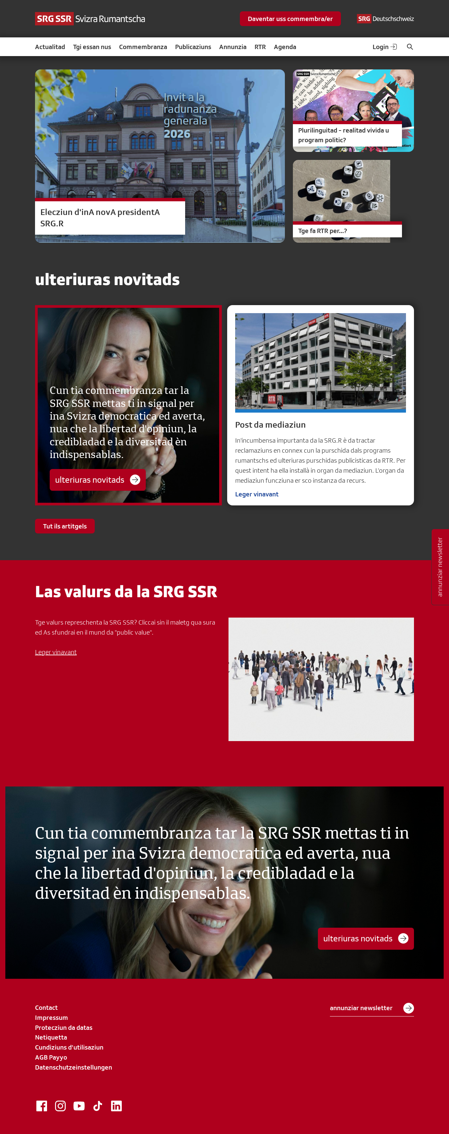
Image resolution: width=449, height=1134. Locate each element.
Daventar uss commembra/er (290, 18)
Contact (46, 1007)
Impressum (51, 1017)
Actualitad (50, 46)
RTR (260, 46)
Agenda (285, 46)
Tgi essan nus (92, 46)
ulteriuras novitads (97, 479)
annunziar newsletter (372, 1008)
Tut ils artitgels (65, 526)
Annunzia (233, 46)
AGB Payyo (51, 1057)
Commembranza (143, 46)
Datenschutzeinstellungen (73, 1067)
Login (385, 47)
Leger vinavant (257, 494)
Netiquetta (51, 1037)
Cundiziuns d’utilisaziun (69, 1047)
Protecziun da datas (63, 1027)
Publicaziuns (193, 46)
